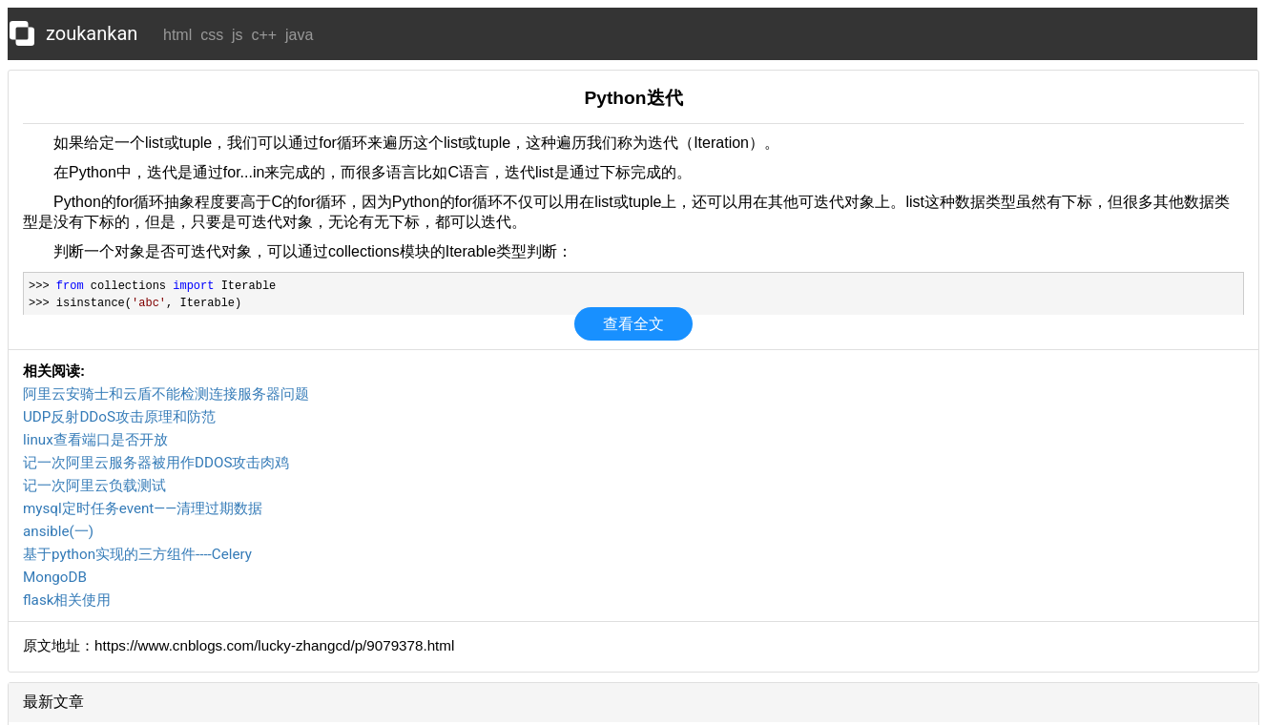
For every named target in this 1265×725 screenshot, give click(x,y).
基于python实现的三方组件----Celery (137, 554)
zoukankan (91, 33)
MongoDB (55, 577)
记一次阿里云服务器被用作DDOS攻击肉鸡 (156, 462)
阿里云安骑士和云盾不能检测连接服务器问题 (166, 394)
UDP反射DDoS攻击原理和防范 (119, 416)
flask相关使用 (67, 600)
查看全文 (633, 324)
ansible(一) (58, 531)
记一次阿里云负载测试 (94, 485)
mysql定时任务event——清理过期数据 (142, 508)
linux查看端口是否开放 (95, 439)
